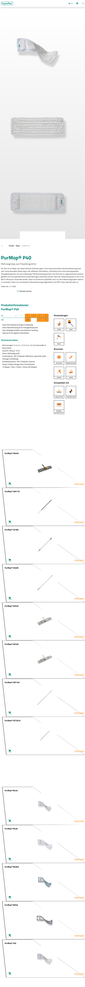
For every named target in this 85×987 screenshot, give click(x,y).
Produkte (11, 246)
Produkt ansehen (79, 484)
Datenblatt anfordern (25, 291)
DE (69, 3)
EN (72, 3)
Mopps (18, 246)
